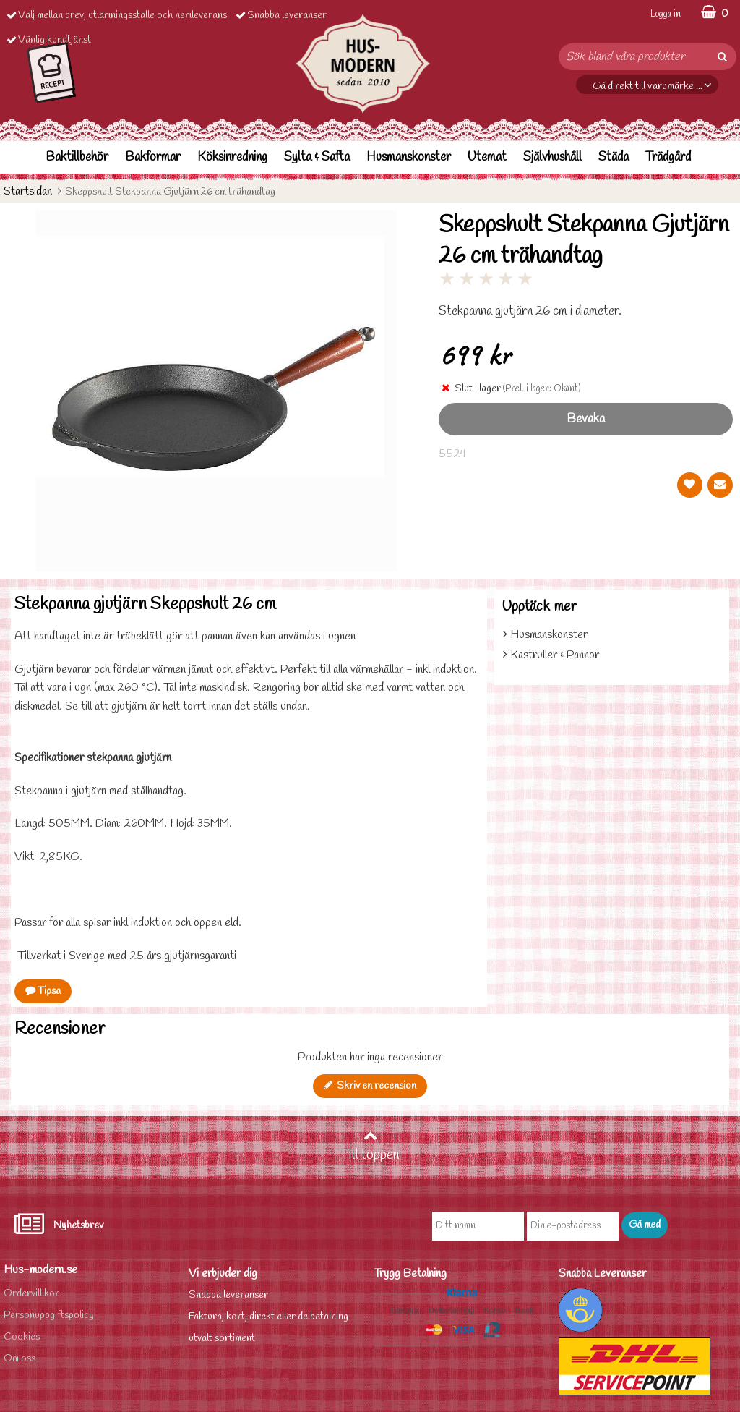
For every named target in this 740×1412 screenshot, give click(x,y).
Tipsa (43, 991)
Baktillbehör (77, 157)
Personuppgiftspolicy (49, 1315)
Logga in (665, 14)
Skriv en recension (370, 1086)
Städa (613, 157)
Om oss (19, 1359)
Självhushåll (552, 157)
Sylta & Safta (317, 157)
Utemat (487, 157)
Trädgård (668, 157)
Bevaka (586, 419)
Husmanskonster (408, 157)
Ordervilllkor (31, 1294)
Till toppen (370, 1146)
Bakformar (153, 157)
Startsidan (28, 191)
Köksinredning (232, 157)
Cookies (22, 1337)
